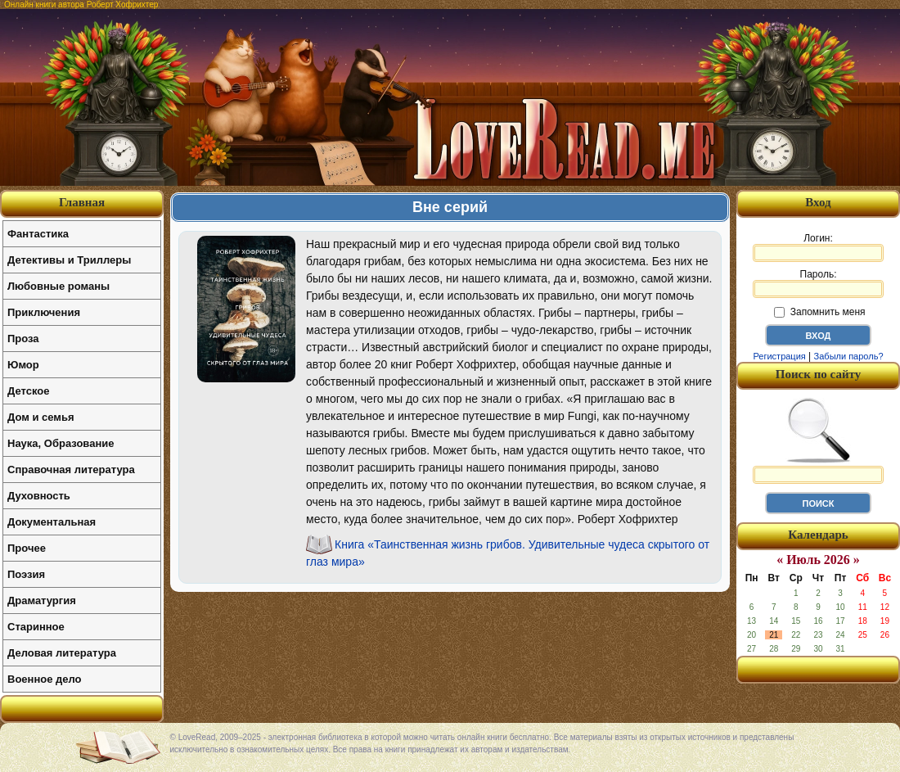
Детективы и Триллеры (69, 260)
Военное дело (44, 679)
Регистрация (779, 356)
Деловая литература (61, 653)
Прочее (26, 548)
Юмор (23, 365)
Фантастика (38, 234)
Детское (28, 391)
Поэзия (26, 574)
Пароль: (818, 283)
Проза (23, 338)
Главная (82, 202)
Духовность (38, 496)
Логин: (818, 247)
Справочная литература (71, 469)
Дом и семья (40, 417)
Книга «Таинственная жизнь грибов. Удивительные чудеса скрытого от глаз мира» (507, 553)
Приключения (43, 312)
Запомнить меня (819, 312)
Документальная (51, 522)
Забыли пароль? (849, 356)
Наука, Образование (60, 443)
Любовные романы (58, 286)
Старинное (36, 627)
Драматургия (41, 600)
